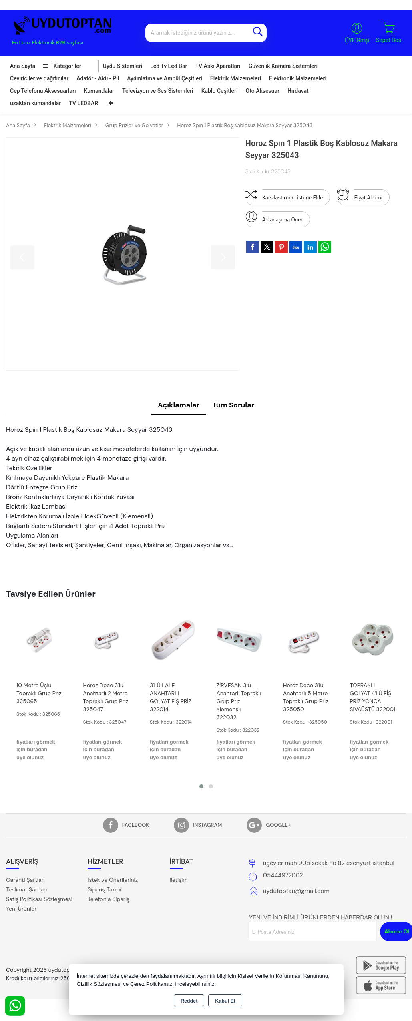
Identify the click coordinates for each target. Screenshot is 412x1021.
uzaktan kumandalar (35, 103)
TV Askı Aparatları (217, 66)
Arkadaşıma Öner (274, 217)
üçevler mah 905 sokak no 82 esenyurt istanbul (328, 863)
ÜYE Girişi (357, 40)
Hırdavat (298, 91)
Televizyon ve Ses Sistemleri (157, 91)
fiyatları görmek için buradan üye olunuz (35, 749)
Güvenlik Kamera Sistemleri (283, 66)
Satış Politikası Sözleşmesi (39, 899)
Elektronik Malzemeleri (297, 78)
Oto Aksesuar (262, 91)
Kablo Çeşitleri (219, 91)
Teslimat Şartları (26, 889)
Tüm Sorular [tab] (233, 405)
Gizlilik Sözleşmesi (99, 984)
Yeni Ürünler (21, 908)
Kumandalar (99, 91)
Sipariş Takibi (104, 889)
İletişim (179, 879)
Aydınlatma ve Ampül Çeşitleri (164, 78)
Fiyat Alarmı (359, 195)
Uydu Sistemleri (122, 66)
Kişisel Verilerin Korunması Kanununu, (283, 976)
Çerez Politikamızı (152, 984)
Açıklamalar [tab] (178, 405)
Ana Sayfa (22, 66)
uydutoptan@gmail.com (296, 891)
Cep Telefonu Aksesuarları (43, 91)
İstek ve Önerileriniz (113, 879)
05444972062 (283, 875)
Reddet (189, 1001)
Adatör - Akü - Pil (97, 78)
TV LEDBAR (83, 103)
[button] (201, 786)
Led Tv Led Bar (168, 66)
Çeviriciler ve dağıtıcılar (39, 78)
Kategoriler (62, 66)
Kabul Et (225, 1001)
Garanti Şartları (25, 879)
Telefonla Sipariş (108, 899)
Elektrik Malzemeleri (235, 78)
